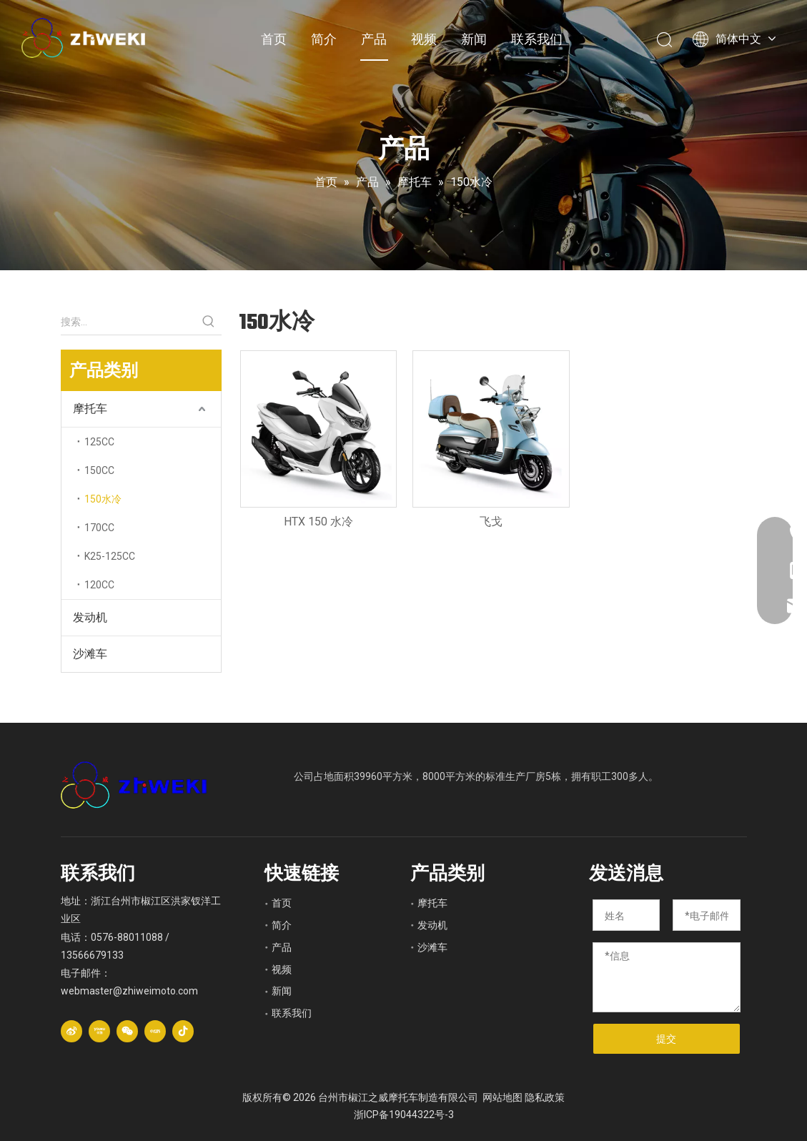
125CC (99, 442)
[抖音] (183, 1031)
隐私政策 (545, 1097)
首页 (274, 38)
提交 (666, 1038)
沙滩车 (90, 654)
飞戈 (491, 521)
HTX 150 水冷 (318, 521)
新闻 (474, 38)
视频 (424, 38)
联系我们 (537, 38)
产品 (374, 38)
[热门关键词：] (209, 322)
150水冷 (103, 499)
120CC (99, 585)
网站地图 (502, 1097)
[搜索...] (128, 322)
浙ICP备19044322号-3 (404, 1114)
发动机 (90, 617)
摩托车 (90, 408)
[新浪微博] (71, 1031)
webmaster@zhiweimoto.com (129, 991)
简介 (324, 38)
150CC (99, 470)
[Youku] (99, 1031)
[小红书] (155, 1031)
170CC (99, 527)
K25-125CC (109, 556)
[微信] (127, 1031)
